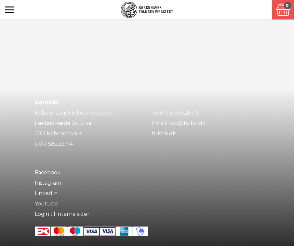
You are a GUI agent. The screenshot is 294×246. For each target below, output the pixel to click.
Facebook (47, 172)
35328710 (186, 113)
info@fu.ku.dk (187, 123)
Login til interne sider (62, 214)
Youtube (46, 204)
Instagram (48, 183)
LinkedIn (46, 193)
